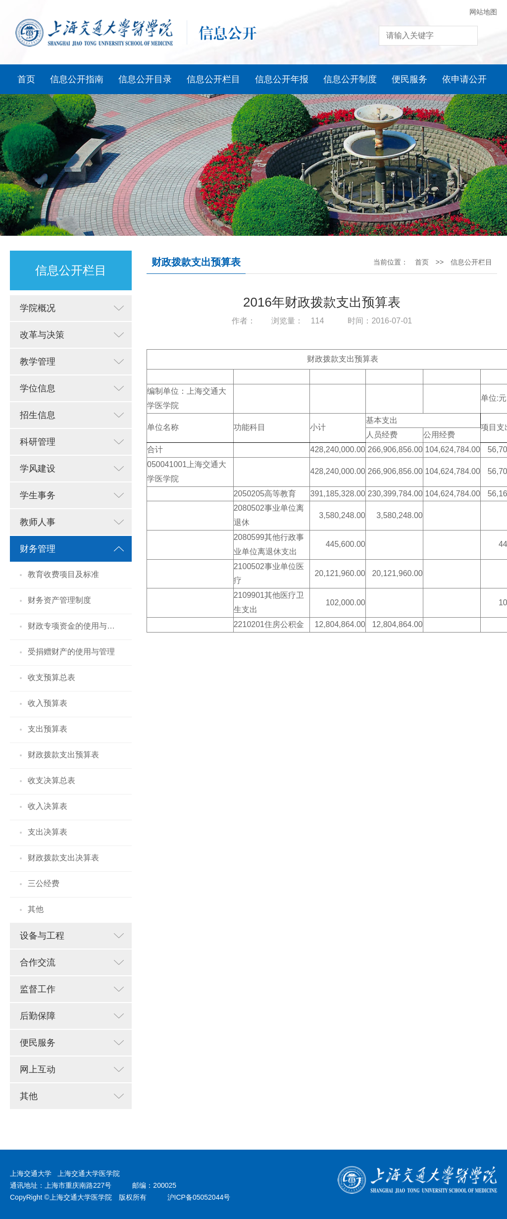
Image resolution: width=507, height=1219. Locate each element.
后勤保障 (37, 1016)
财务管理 (37, 549)
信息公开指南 (76, 79)
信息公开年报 (281, 79)
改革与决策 (42, 335)
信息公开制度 (350, 79)
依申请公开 (464, 79)
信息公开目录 (145, 79)
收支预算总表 (51, 677)
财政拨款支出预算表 (63, 754)
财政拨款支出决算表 (63, 857)
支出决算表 (47, 832)
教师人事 (37, 522)
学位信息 (37, 388)
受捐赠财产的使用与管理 (71, 651)
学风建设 (37, 469)
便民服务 (409, 79)
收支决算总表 (51, 780)
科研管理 (37, 442)
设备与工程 (42, 936)
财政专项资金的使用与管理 (75, 626)
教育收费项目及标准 (63, 574)
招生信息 (37, 415)
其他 (36, 909)
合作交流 (37, 962)
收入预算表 (47, 703)
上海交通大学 (30, 1173)
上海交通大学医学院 (88, 1173)
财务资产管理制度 (59, 600)
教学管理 (37, 362)
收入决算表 (47, 806)
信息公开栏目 (213, 79)
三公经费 (43, 883)
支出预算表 (47, 729)
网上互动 (37, 1069)
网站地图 (483, 12)
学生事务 (37, 495)
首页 (26, 79)
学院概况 (37, 308)
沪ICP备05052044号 (199, 1197)
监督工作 (37, 989)
